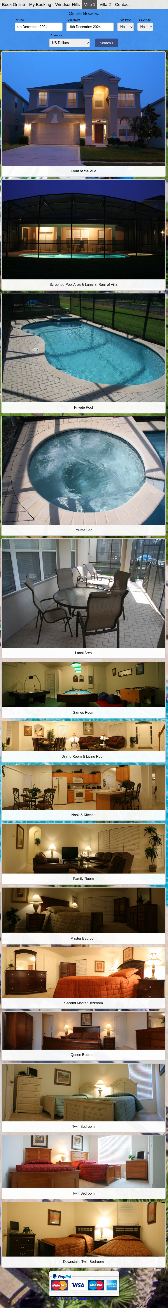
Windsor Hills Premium (94, 1298)
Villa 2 (105, 4)
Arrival (20, 19)
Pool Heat (125, 19)
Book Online (13, 4)
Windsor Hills (67, 4)
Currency (56, 35)
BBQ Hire (144, 19)
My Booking (40, 4)
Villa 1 (89, 4)
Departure (73, 19)
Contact (122, 4)
